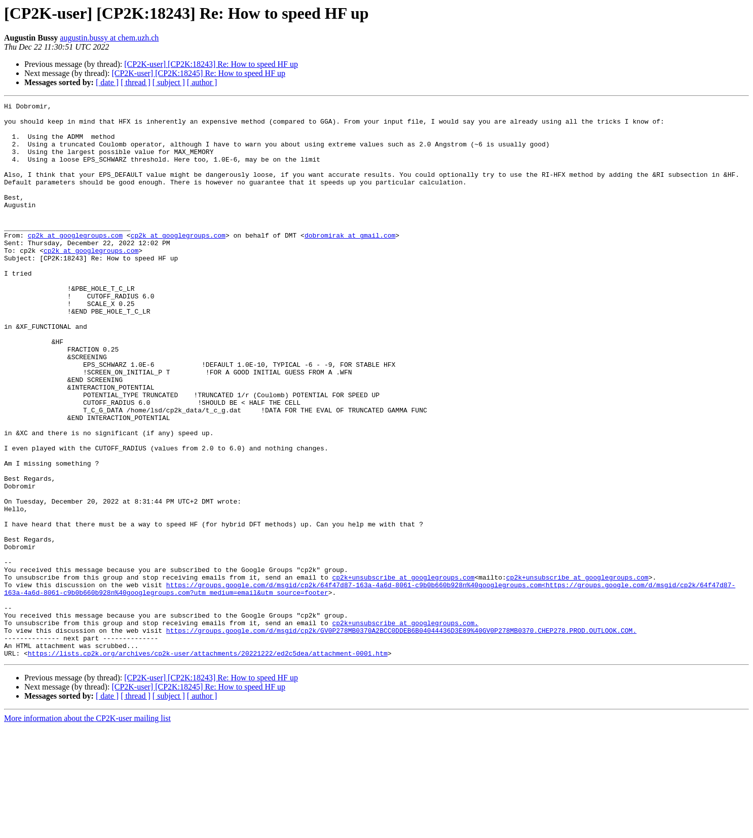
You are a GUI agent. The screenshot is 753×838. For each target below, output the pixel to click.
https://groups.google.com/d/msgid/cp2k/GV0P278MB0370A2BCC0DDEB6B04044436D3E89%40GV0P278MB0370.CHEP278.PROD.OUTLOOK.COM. (401, 736)
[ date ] (107, 82)
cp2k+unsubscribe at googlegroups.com (403, 672)
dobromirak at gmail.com (350, 262)
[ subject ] (169, 82)
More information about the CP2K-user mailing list (87, 829)
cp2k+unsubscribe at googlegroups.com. (405, 727)
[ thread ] (135, 82)
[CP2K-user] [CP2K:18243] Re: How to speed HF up (211, 64)
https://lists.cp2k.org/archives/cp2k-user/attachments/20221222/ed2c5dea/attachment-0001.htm (208, 764)
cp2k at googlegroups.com (75, 262)
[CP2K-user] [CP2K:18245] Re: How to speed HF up (198, 73)
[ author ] (202, 82)
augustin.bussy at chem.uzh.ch (109, 37)
